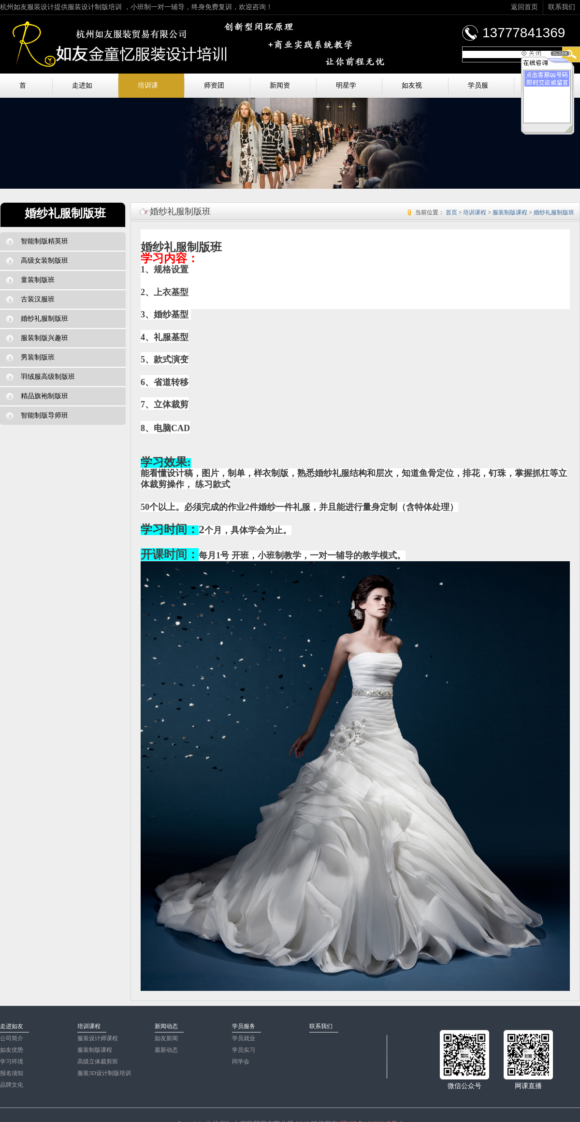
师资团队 (214, 90)
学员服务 (478, 90)
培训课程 (148, 90)
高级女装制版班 (37, 261)
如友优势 (11, 1050)
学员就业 (243, 1038)
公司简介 (11, 1038)
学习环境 (11, 1061)
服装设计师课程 (97, 1038)
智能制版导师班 (37, 415)
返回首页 (524, 7)
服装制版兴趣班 (37, 338)
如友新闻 (166, 1038)
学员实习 (243, 1050)
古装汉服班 (30, 299)
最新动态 (166, 1050)
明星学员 (346, 90)
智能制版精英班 (37, 241)
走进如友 (82, 90)
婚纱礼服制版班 (37, 319)
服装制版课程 (510, 212)
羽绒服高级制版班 (40, 377)
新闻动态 (166, 1026)
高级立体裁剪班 (97, 1061)
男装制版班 (30, 357)
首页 (22, 90)
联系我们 (561, 7)
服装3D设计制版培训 (104, 1073)
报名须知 (11, 1073)
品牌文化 (11, 1084)
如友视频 (412, 90)
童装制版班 (30, 280)
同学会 (240, 1061)
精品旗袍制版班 (37, 396)
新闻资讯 (280, 90)
